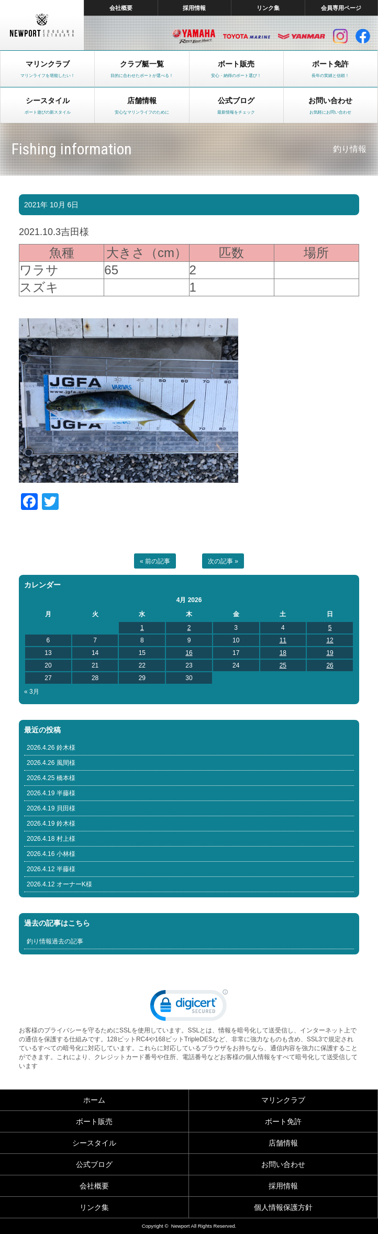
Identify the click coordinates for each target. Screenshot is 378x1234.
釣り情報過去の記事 (55, 941)
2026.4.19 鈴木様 (51, 823)
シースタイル (94, 1143)
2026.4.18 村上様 (51, 838)
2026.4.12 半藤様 (51, 869)
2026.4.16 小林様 (51, 854)
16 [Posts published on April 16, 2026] (188, 653)
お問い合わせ (283, 1164)
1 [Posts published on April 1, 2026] (142, 627)
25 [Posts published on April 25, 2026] (283, 665)
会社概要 (120, 8)
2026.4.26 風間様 (51, 762)
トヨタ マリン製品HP (246, 36)
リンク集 (268, 8)
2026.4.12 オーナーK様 (59, 884)
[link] (189, 1007)
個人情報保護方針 (283, 1207)
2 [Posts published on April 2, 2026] (189, 627)
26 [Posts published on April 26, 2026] (329, 665)
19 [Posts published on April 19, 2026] (329, 653)
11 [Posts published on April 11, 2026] (283, 640)
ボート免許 (283, 1121)
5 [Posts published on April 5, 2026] (330, 627)
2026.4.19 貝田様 (51, 808)
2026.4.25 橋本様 (51, 778)
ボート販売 (94, 1121)
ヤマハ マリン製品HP (193, 36)
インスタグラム (340, 36)
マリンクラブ (283, 1100)
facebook (362, 36)
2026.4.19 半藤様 (51, 793)
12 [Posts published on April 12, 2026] (329, 640)
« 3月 (31, 691)
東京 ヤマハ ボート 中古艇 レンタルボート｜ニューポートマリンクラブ (42, 25)
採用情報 (194, 8)
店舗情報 (283, 1143)
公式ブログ (94, 1164)
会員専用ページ (341, 8)
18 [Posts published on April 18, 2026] (283, 653)
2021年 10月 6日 (51, 205)
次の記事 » (223, 561)
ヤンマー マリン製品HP (301, 36)
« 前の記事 (155, 561)
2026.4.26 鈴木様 (51, 747)
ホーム (94, 1100)
